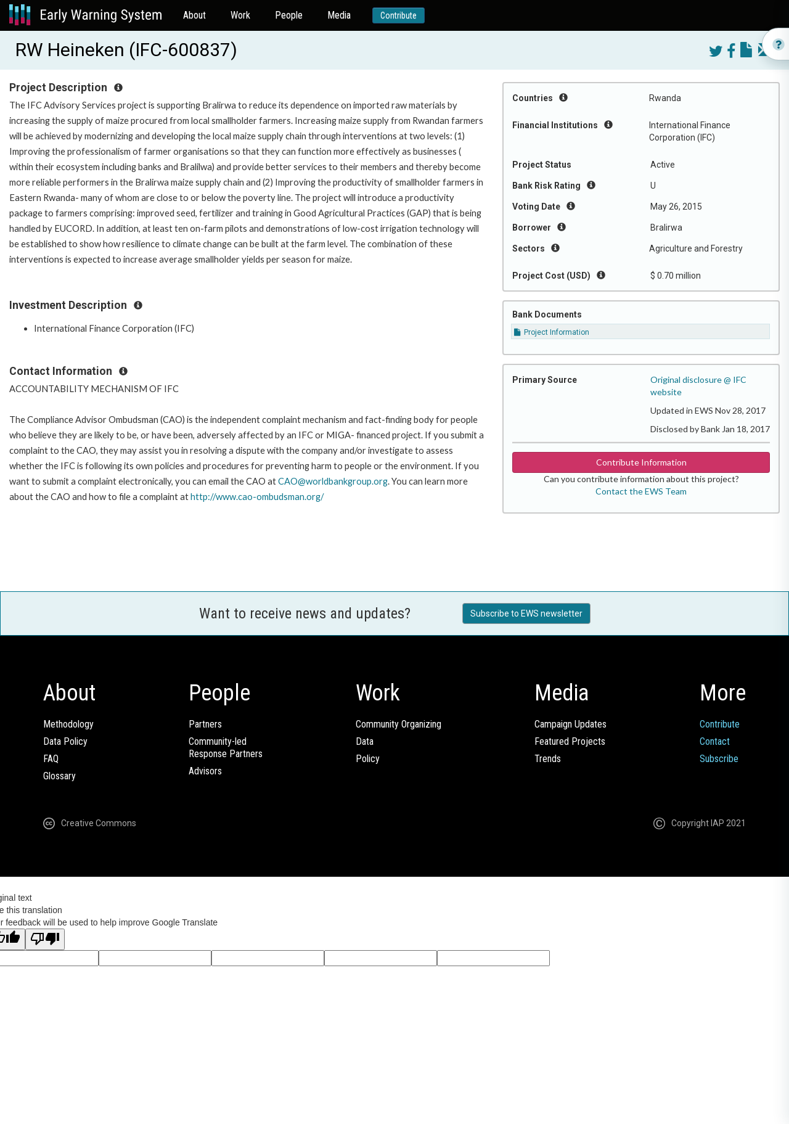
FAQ (51, 759)
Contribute (398, 15)
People (289, 15)
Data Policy (65, 741)
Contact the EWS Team (641, 491)
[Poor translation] (45, 939)
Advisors (205, 771)
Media (339, 15)
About (194, 15)
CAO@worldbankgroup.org (333, 481)
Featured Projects (569, 741)
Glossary (59, 776)
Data (365, 741)
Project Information (551, 332)
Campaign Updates (570, 724)
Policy (368, 759)
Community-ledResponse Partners (226, 748)
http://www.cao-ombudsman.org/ (257, 496)
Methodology (68, 724)
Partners (205, 724)
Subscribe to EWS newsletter (526, 613)
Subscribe (719, 759)
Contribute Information (641, 462)
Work (240, 15)
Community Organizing (398, 724)
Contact (715, 741)
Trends (547, 759)
